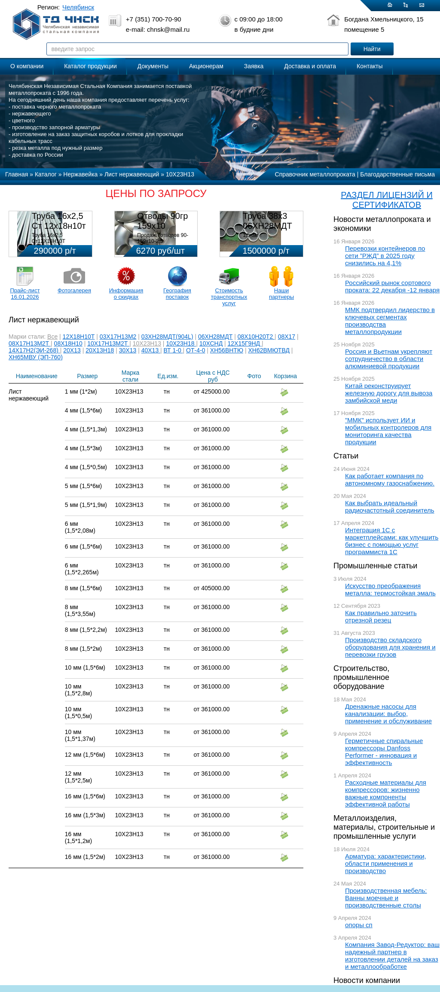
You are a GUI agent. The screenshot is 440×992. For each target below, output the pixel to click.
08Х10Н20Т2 (256, 336)
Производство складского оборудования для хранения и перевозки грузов (390, 647)
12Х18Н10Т (79, 336)
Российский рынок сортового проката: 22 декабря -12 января (392, 286)
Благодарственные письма (397, 174)
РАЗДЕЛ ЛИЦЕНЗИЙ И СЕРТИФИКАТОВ (387, 199)
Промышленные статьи (375, 565)
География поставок (177, 293)
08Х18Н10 (68, 343)
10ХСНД (211, 343)
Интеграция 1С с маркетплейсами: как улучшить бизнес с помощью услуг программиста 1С (391, 540)
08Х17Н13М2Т (30, 343)
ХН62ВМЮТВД (268, 350)
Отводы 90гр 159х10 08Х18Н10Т (162, 225)
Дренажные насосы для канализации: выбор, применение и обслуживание (388, 714)
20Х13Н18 (100, 350)
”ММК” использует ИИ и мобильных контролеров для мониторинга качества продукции (388, 431)
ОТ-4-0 (195, 350)
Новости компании (366, 980)
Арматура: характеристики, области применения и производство (385, 863)
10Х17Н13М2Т (108, 343)
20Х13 (71, 350)
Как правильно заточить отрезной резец (381, 616)
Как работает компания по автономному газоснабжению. (389, 479)
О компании (26, 66)
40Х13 (150, 350)
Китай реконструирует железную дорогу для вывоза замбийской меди (388, 393)
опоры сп (359, 924)
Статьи (345, 456)
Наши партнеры (281, 293)
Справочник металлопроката (315, 174)
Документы (153, 66)
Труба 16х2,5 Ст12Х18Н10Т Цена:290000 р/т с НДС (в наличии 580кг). (59, 244)
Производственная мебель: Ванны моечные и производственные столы (386, 898)
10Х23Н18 (181, 343)
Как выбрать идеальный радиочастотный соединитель (389, 506)
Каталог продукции (90, 66)
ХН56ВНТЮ (226, 350)
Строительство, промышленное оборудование (361, 677)
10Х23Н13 (147, 343)
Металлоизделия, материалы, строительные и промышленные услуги (384, 827)
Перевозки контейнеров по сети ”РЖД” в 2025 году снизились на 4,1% (385, 256)
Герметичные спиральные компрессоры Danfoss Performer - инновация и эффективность (384, 751)
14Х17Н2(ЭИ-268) (34, 350)
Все (52, 336)
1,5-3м (250, 235)
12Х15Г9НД (245, 343)
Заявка (253, 66)
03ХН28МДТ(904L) (167, 336)
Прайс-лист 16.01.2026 (25, 293)
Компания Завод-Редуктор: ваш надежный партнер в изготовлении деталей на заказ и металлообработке (392, 955)
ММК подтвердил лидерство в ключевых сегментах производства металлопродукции (390, 320)
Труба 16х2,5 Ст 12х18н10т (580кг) (59, 225)
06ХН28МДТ (215, 336)
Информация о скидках (126, 293)
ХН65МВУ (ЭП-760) (36, 357)
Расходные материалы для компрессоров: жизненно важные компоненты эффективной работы (385, 793)
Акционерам (206, 66)
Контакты (369, 66)
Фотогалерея (74, 290)
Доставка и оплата (310, 66)
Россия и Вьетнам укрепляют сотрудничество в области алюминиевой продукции (388, 359)
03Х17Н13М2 (118, 336)
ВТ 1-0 (173, 350)
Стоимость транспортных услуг (229, 296)
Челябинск (78, 7)
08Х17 (286, 336)
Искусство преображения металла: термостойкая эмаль (390, 589)
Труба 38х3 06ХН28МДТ (267, 221)
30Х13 (127, 350)
